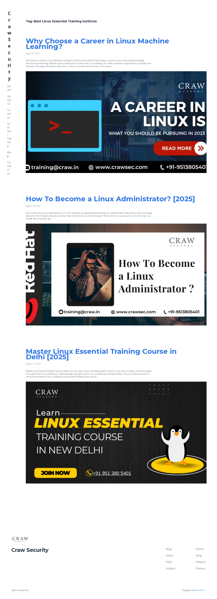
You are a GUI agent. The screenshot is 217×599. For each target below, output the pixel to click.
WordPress (201, 590)
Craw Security (9, 45)
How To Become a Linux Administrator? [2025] (110, 199)
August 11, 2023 (33, 363)
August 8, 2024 (32, 53)
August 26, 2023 (33, 205)
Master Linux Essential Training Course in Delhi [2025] (101, 354)
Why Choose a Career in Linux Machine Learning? (97, 43)
